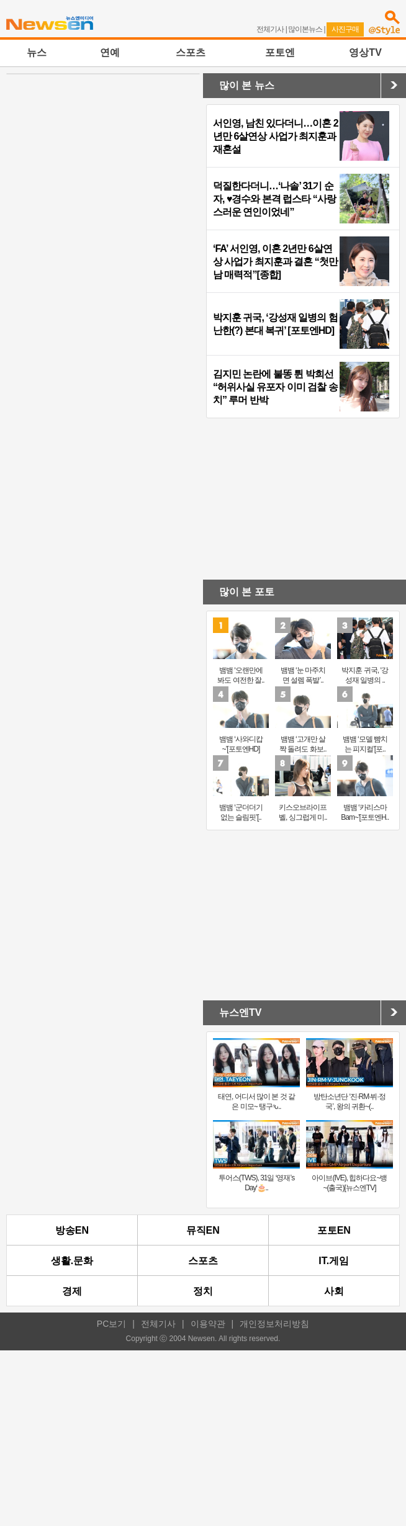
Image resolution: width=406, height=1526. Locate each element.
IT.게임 (333, 1260)
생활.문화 (72, 1260)
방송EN (72, 1230)
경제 (72, 1291)
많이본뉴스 (305, 29)
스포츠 (190, 52)
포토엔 (280, 52)
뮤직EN (203, 1230)
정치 (203, 1291)
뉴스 (37, 52)
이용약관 (208, 1324)
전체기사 (270, 29)
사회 (334, 1291)
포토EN (334, 1230)
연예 (110, 52)
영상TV (365, 52)
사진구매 (345, 29)
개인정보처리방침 (274, 1324)
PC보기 (111, 1324)
